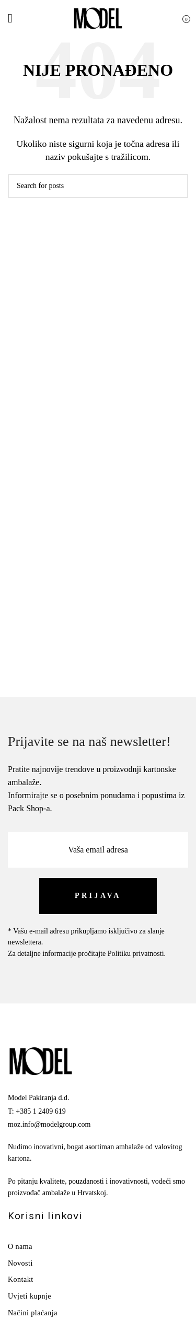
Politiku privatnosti (136, 953)
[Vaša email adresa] (98, 850)
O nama (20, 1247)
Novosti (20, 1263)
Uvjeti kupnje (29, 1296)
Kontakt (20, 1279)
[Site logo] (98, 17)
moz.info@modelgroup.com (49, 1124)
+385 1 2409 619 (41, 1111)
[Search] (98, 186)
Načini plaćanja (32, 1313)
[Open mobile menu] (10, 18)
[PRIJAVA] (98, 896)
